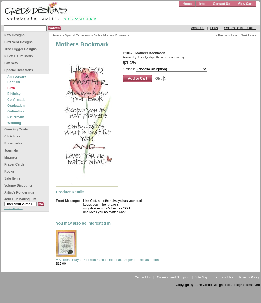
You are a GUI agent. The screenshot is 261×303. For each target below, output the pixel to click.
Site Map (201, 277)
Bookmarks (13, 143)
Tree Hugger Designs (20, 49)
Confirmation (17, 100)
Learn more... (13, 208)
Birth (96, 35)
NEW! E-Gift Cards (18, 56)
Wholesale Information (240, 28)
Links (214, 28)
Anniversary (16, 76)
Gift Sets (11, 63)
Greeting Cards (16, 129)
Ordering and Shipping (173, 277)
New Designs (14, 35)
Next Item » (248, 35)
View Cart (245, 4)
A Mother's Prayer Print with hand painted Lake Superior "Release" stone (108, 260)
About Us (197, 28)
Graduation (16, 106)
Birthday (14, 94)
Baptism (13, 82)
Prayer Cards (14, 164)
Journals (11, 150)
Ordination (15, 111)
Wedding (14, 123)
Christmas (12, 136)
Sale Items (12, 178)
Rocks (9, 171)
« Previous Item (226, 35)
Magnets (11, 157)
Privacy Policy (249, 277)
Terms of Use (223, 277)
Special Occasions (77, 35)
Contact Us (221, 4)
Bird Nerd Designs (18, 42)
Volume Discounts (18, 185)
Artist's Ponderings (19, 192)
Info (202, 4)
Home (187, 4)
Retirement (15, 117)
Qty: (158, 78)
